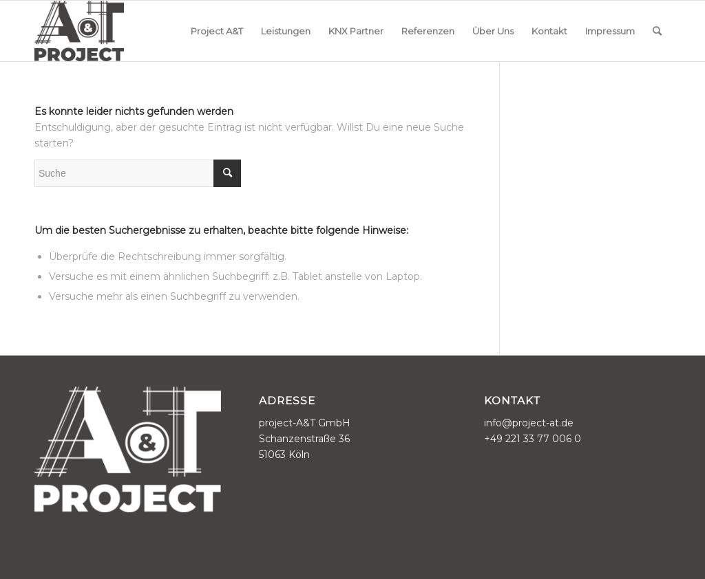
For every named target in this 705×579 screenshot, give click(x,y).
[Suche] (657, 31)
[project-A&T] (79, 31)
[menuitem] (217, 31)
